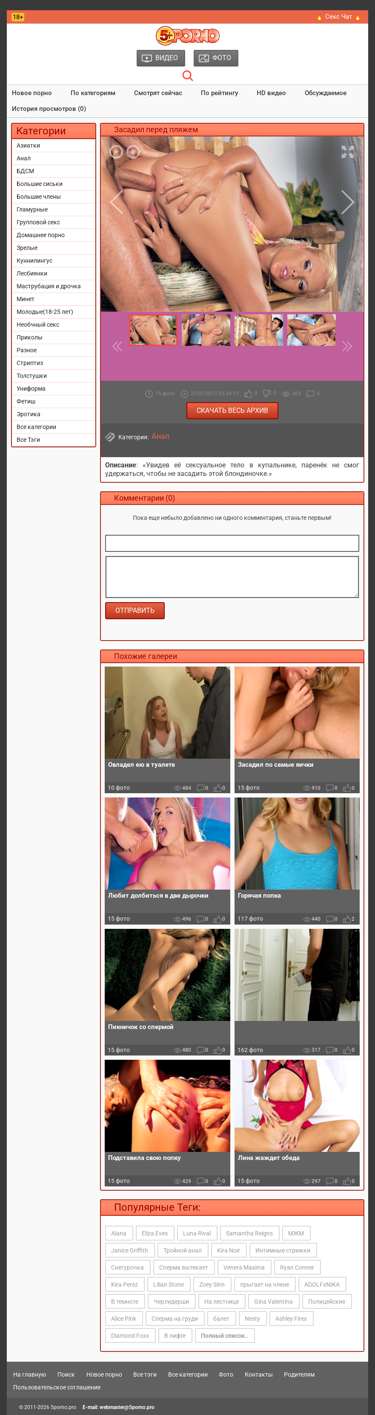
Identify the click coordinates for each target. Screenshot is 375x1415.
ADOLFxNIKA (322, 1284)
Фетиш (26, 401)
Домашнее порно (41, 235)
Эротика (28, 414)
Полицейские (326, 1301)
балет (221, 1318)
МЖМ (296, 1233)
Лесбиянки (32, 273)
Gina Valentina (273, 1301)
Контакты (259, 1374)
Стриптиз (30, 363)
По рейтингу (219, 93)
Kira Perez (124, 1284)
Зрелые (27, 247)
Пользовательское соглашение (56, 1387)
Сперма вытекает (183, 1267)
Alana (118, 1233)
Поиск (66, 1374)
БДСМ (25, 171)
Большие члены (39, 196)
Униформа (31, 388)
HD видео (271, 93)
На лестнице (221, 1301)
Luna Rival (197, 1233)
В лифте (175, 1335)
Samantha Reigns (249, 1233)
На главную (29, 1374)
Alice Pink (123, 1318)
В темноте (124, 1301)
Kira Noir (228, 1250)
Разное (27, 350)
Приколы (30, 337)
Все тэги (145, 1374)
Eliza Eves (155, 1233)
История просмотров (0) (49, 109)
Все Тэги (28, 439)
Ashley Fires (291, 1318)
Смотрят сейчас (158, 93)
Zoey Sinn (212, 1284)
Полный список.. (224, 1335)
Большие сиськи (40, 183)
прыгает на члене (264, 1284)
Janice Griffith (129, 1250)
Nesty (252, 1318)
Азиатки (28, 145)
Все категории (36, 426)
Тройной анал (182, 1250)
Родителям (299, 1374)
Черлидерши (171, 1301)
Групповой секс (38, 222)
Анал (24, 158)
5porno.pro (63, 1407)
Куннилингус (34, 260)
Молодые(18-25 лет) (45, 311)
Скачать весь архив (232, 410)
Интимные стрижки (282, 1250)
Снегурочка (127, 1267)
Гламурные (32, 209)
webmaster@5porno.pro (127, 1407)
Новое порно (32, 93)
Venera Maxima (244, 1267)
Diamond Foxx (130, 1335)
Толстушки (32, 375)
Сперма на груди (175, 1318)
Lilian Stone (168, 1284)
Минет (25, 299)
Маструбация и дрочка (49, 286)
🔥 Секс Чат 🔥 (338, 16)
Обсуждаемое (325, 93)
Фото (226, 1374)
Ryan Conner (297, 1267)
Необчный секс (38, 324)
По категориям (93, 93)
